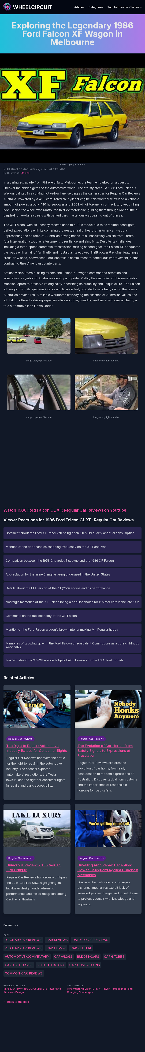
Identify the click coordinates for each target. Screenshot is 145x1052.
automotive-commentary (27, 956)
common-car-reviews (24, 973)
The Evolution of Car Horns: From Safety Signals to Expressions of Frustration (105, 751)
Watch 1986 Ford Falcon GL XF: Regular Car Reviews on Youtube (64, 510)
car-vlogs (63, 956)
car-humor (56, 948)
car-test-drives (18, 965)
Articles (79, 7)
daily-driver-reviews (90, 940)
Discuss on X (10, 925)
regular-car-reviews (23, 948)
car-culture (81, 948)
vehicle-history (50, 965)
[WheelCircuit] (27, 7)
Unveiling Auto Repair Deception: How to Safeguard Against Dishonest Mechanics (107, 870)
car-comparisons (84, 965)
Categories (95, 7)
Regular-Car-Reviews (23, 940)
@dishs (24, 172)
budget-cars (88, 956)
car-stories (114, 956)
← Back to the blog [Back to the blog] (16, 1001)
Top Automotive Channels (124, 7)
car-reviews (57, 940)
